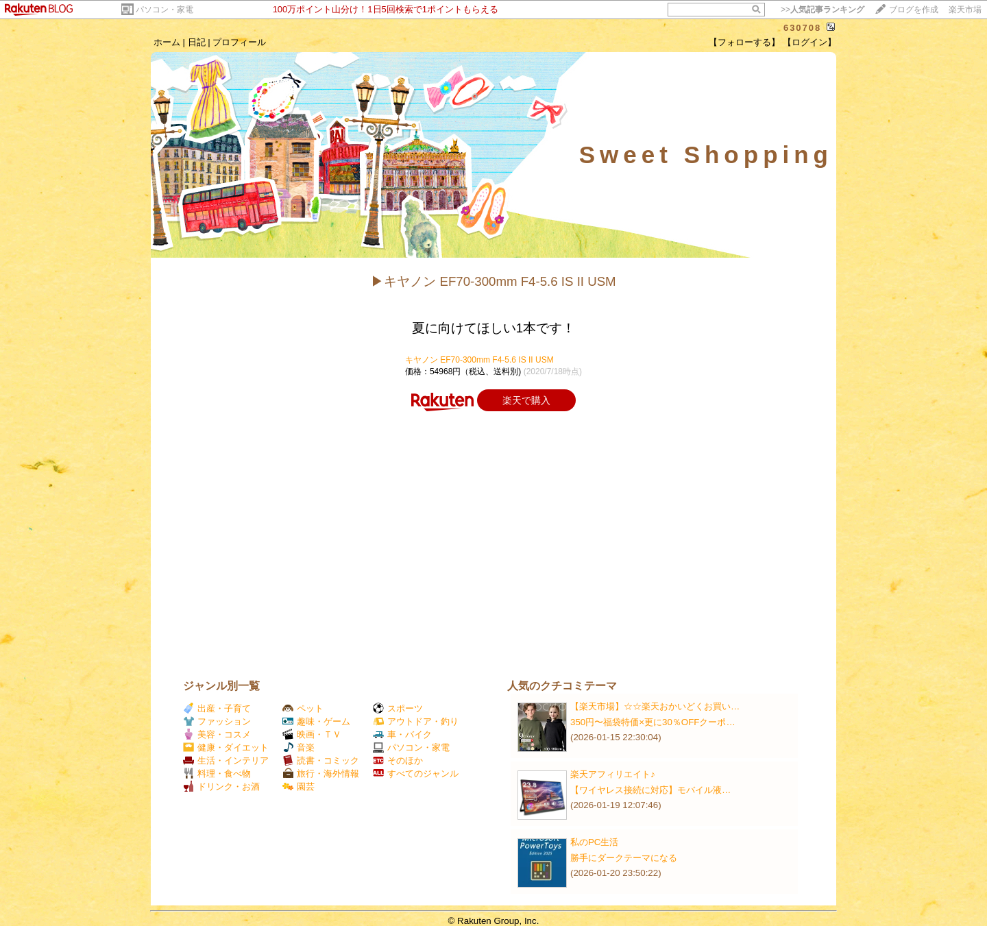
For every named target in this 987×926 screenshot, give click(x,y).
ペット (303, 708)
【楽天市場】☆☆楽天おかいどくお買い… (655, 706)
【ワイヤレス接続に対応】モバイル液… (650, 790)
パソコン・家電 (164, 9)
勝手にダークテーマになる (623, 858)
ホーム (167, 42)
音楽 (298, 747)
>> (822, 9)
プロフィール (239, 42)
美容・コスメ (217, 734)
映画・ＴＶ (311, 734)
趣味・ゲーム (316, 721)
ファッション (217, 721)
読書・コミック (320, 760)
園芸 (298, 786)
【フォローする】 (744, 42)
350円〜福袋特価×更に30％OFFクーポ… (652, 722)
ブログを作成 (913, 9)
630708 (802, 28)
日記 (197, 42)
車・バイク (402, 734)
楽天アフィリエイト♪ (612, 774)
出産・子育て (217, 708)
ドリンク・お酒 (221, 786)
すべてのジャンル (416, 773)
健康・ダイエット (226, 747)
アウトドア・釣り (416, 721)
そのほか (398, 760)
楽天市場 (965, 9)
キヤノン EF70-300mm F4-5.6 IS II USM (479, 360)
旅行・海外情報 (320, 773)
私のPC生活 (594, 842)
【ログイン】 (809, 42)
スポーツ (398, 708)
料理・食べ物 (217, 773)
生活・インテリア (226, 760)
